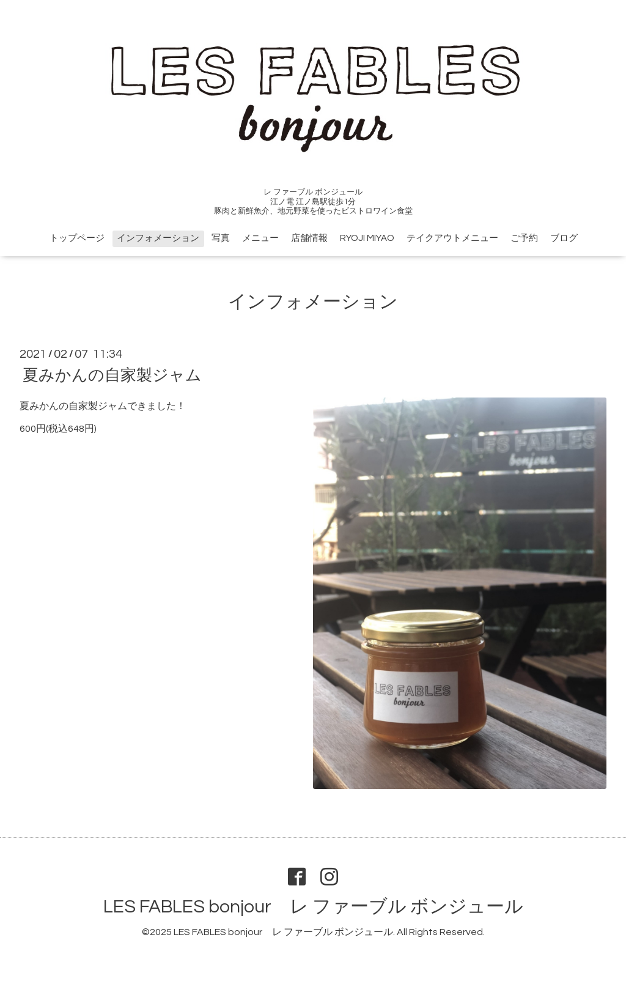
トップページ (77, 238)
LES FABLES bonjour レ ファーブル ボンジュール (313, 906)
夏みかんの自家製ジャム (112, 375)
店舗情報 (309, 238)
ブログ (564, 238)
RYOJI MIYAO (367, 238)
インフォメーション (158, 238)
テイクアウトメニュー (452, 238)
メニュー (260, 238)
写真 (221, 238)
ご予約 (524, 238)
